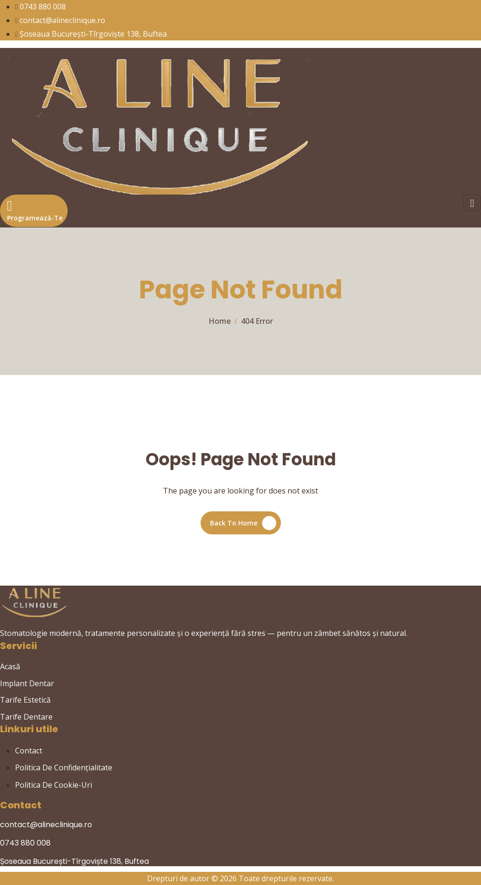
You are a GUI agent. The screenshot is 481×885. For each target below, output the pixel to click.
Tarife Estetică (25, 700)
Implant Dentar (27, 683)
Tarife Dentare (26, 717)
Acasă (10, 666)
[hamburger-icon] (472, 203)
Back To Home (233, 522)
